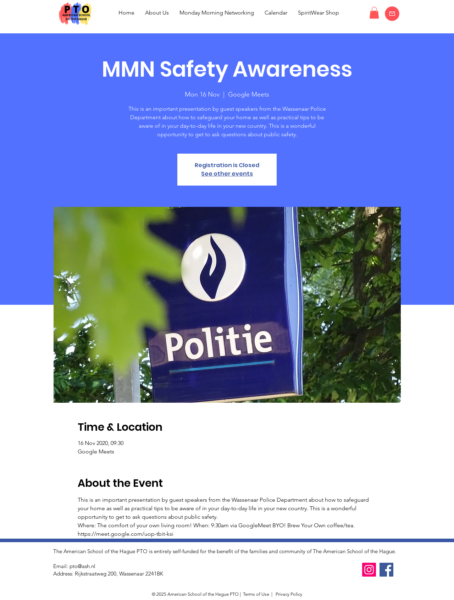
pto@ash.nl (82, 566)
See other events (227, 174)
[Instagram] (369, 570)
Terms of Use (256, 594)
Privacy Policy (288, 594)
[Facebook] (386, 570)
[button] (374, 12)
